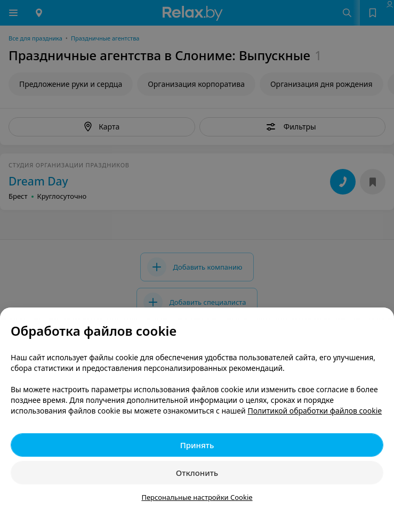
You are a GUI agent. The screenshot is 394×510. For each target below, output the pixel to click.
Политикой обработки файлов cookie (314, 411)
